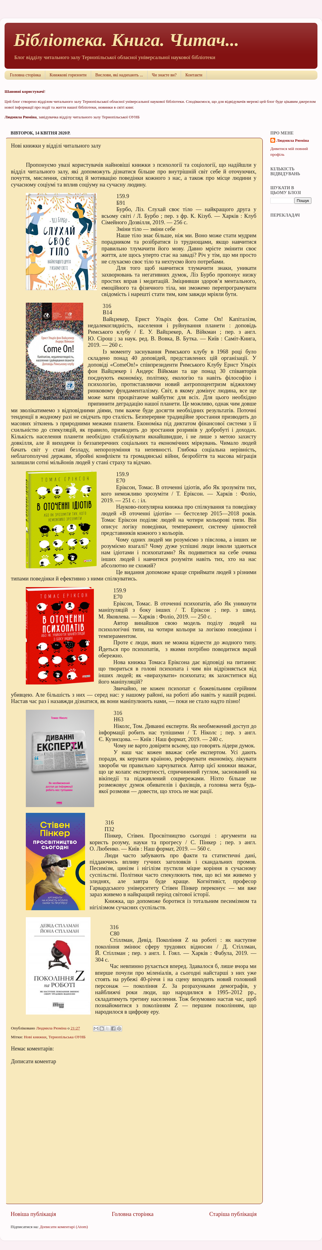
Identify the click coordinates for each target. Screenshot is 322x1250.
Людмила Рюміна (292, 140)
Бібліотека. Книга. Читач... (126, 40)
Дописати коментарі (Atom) (64, 1226)
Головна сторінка (25, 75)
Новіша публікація (33, 1214)
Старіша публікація (233, 1214)
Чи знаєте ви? (164, 75)
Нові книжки (35, 1037)
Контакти (193, 75)
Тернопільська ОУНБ (66, 1037)
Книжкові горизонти (68, 75)
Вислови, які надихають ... (119, 75)
